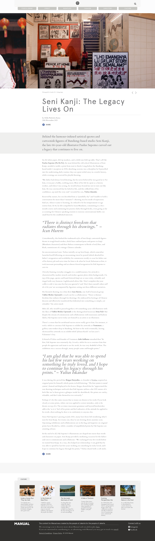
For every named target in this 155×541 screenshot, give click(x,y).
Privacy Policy (57, 533)
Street (47, 8)
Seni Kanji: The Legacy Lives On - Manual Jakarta (77, 3)
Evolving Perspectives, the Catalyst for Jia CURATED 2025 (107, 500)
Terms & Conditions (45, 533)
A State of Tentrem (87, 498)
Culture (128, 8)
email (116, 529)
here (98, 527)
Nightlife (67, 8)
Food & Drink (27, 8)
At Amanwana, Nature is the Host (127, 499)
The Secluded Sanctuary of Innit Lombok (67, 500)
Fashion (87, 8)
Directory (108, 8)
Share (48, 125)
